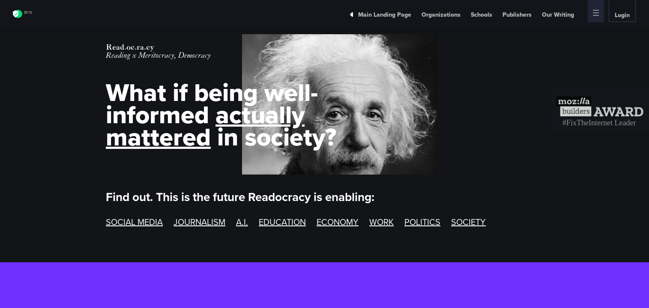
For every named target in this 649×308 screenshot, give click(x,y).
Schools (481, 14)
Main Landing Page (377, 14)
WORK (381, 222)
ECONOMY (338, 222)
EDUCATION (282, 222)
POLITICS (422, 222)
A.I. (242, 222)
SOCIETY (468, 222)
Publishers (517, 14)
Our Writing (558, 14)
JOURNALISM (199, 222)
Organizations (441, 14)
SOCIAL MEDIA (134, 222)
